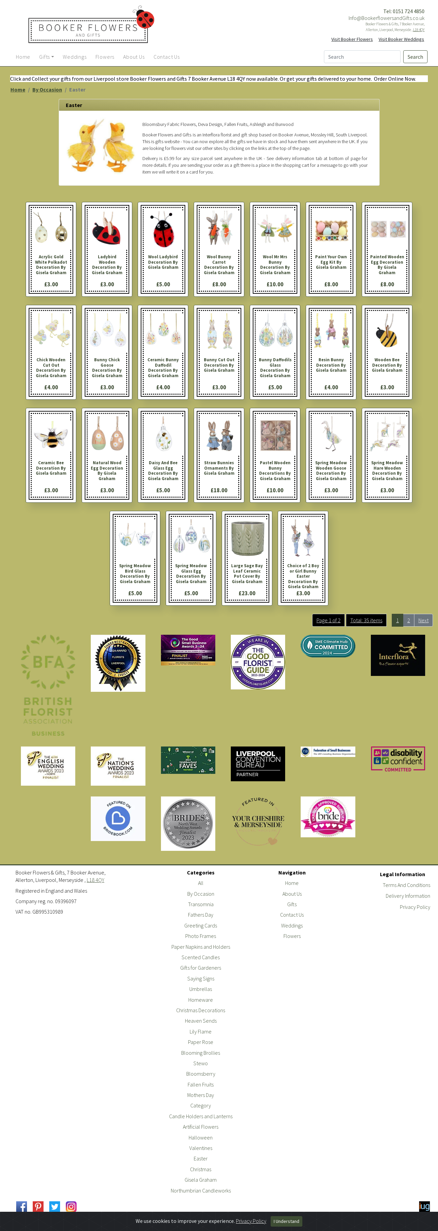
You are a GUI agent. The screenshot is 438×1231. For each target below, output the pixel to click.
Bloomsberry (200, 1073)
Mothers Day (200, 1095)
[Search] (362, 56)
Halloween (201, 1137)
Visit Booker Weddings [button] (401, 39)
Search (415, 56)
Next (423, 620)
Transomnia (201, 904)
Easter (201, 1158)
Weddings (292, 925)
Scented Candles (201, 957)
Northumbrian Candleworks (201, 1190)
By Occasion (47, 89)
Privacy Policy (415, 906)
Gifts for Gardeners (200, 967)
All (200, 883)
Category (200, 1105)
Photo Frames (200, 936)
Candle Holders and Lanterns (200, 1116)
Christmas (200, 1169)
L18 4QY (419, 29)
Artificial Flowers (200, 1126)
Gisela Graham (201, 1179)
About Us (292, 893)
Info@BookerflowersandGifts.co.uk (387, 18)
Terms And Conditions (406, 885)
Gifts (292, 904)
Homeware (200, 999)
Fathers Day (200, 914)
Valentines (200, 1148)
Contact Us (292, 914)
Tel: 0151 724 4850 (404, 11)
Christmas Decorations (200, 1010)
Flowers (292, 936)
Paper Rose (200, 1042)
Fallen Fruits (201, 1084)
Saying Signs (200, 978)
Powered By (400, 1225)
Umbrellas (200, 989)
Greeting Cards (200, 925)
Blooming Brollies (200, 1052)
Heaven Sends (201, 1020)
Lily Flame (201, 1031)
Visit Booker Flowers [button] (352, 39)
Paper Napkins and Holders (200, 946)
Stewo (200, 1063)
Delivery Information (408, 895)
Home (17, 89)
